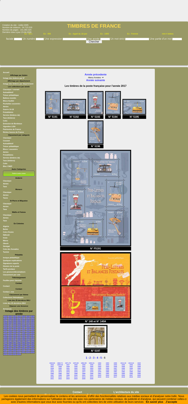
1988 (14, 345)
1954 (19, 335)
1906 (5, 324)
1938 (10, 331)
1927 (23, 328)
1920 (23, 326)
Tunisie (6, 252)
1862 (32, 316)
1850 (10, 316)
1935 (28, 330)
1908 (14, 324)
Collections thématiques (13, 297)
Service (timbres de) (11, 115)
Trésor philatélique (11, 95)
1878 (10, 320)
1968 (19, 339)
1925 (14, 328)
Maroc (5, 241)
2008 (10, 350)
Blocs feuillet (8, 101)
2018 (23, 352)
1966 (10, 339)
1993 (5, 347)
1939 (14, 331)
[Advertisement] (94, 12)
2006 (32, 348)
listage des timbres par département (18, 84)
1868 (10, 318)
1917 (10, 326)
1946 (14, 333)
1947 (19, 333)
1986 (5, 345)
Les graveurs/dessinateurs (14, 272)
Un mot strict (117, 38)
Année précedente (96, 74)
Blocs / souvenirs (10, 149)
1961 (19, 337)
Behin (5, 229)
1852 (14, 316)
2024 (19, 354)
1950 (32, 333)
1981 (14, 343)
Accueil (6, 72)
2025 (83, 379)
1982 (19, 343)
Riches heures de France (13, 132)
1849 (5, 316)
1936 (32, 330)
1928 (28, 328)
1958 (5, 337)
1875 (28, 318)
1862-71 (60, 363)
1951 (5, 335)
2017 (19, 352)
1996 (19, 347)
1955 (23, 335)
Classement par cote (11, 275)
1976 (23, 341)
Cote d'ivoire (8, 232)
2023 (14, 354)
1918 (14, 326)
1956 (28, 335)
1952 (10, 335)
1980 (10, 343)
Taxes (5, 198)
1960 (14, 337)
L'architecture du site (126, 392)
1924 (10, 328)
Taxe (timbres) (9, 118)
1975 (19, 341)
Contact (6, 286)
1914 (28, 324)
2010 (19, 350)
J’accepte (171, 402)
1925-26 (60, 365)
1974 (14, 341)
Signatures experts (11, 263)
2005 (28, 348)
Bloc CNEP (7, 166)
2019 (28, 352)
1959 (10, 337)
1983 (23, 343)
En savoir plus (154, 402)
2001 (10, 348)
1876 (32, 318)
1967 (14, 339)
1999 (32, 347)
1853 (19, 316)
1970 (28, 339)
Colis (5, 121)
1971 (32, 339)
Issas (5, 238)
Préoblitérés (8, 112)
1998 (28, 347)
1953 (14, 335)
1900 (19, 322)
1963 (28, 337)
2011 (23, 350)
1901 (23, 322)
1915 (32, 324)
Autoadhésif (8, 92)
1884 (23, 320)
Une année (93, 38)
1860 (28, 316)
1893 (5, 322)
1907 (10, 324)
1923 (5, 328)
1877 (5, 320)
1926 (19, 328)
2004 (23, 348)
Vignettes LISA (9, 126)
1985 (32, 343)
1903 (32, 322)
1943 (32, 331)
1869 (14, 318)
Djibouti (6, 235)
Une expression (54, 38)
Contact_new (8, 292)
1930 (5, 330)
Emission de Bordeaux (12, 124)
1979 (5, 343)
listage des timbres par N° (14, 78)
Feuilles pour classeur (12, 280)
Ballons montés (9, 98)
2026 (91, 379)
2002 (14, 348)
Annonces (7, 309)
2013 (32, 350)
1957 (32, 335)
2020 (32, 352)
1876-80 (76, 363)
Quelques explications (12, 260)
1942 (28, 331)
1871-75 (68, 363)
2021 (5, 354)
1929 (32, 328)
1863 (5, 318)
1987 (10, 345)
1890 (28, 320)
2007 (5, 350)
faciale (10, 38)
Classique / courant (11, 89)
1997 (23, 347)
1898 (14, 322)
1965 (5, 339)
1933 (19, 330)
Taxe (5, 186)
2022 (10, 354)
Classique (7, 138)
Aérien (6, 106)
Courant (6, 141)
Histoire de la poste (11, 266)
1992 (32, 345)
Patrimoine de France (12, 129)
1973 (10, 341)
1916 (5, 326)
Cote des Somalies (11, 249)
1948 (23, 333)
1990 (23, 345)
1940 (19, 331)
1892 (32, 320)
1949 (28, 333)
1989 (19, 345)
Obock (6, 243)
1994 (10, 347)
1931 (10, 330)
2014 (5, 352)
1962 (23, 337)
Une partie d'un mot (161, 38)
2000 (5, 348)
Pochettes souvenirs (11, 104)
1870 (19, 318)
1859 (23, 316)
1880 (14, 320)
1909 (19, 324)
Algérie (6, 226)
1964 (32, 337)
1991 (28, 345)
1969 (23, 339)
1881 (19, 320)
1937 (5, 331)
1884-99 (84, 363)
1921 (28, 326)
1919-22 (131, 363)
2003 (19, 348)
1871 (23, 318)
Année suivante (95, 80)
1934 (23, 330)
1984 (28, 343)
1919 (19, 326)
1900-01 (91, 363)
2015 (10, 352)
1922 (32, 326)
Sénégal (6, 246)
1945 (10, 333)
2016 (14, 352)
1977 (28, 341)
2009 (14, 350)
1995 (14, 347)
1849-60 (52, 363)
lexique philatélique (11, 258)
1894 (10, 322)
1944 (5, 333)
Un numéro (29, 38)
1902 (28, 322)
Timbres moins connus (19, 173)
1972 (5, 341)
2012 (28, 350)
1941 (23, 331)
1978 (32, 341)
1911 (23, 324)
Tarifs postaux (9, 269)
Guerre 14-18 (8, 109)
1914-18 (123, 363)
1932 (14, 330)
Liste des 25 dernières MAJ (14, 303)
